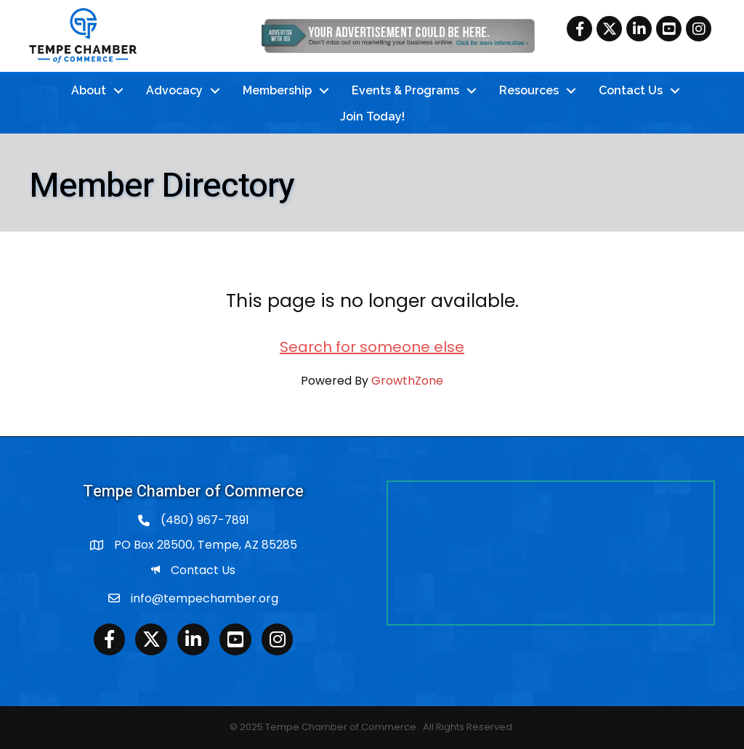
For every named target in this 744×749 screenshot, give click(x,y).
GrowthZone (407, 380)
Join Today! (372, 116)
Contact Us (631, 90)
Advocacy (174, 90)
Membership (277, 90)
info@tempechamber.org (204, 598)
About (88, 90)
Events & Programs (405, 90)
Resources (529, 90)
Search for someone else (372, 347)
